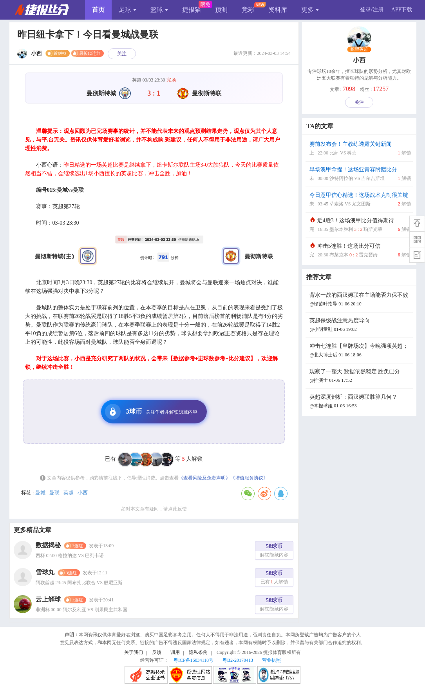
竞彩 (248, 9)
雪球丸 (45, 572)
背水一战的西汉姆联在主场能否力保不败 (360, 300)
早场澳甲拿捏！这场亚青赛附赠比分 (360, 175)
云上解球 (48, 599)
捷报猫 (191, 9)
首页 (98, 9)
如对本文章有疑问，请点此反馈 (154, 509)
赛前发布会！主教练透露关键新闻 (360, 149)
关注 (122, 53)
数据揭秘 (48, 545)
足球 (127, 9)
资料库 (277, 9)
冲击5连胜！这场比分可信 (360, 251)
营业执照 (271, 660)
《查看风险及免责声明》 (204, 478)
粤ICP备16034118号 (193, 660)
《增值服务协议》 (249, 478)
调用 (175, 652)
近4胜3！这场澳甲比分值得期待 (360, 226)
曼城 (40, 493)
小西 (83, 493)
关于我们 (133, 652)
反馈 (156, 652)
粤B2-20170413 (237, 660)
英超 (68, 493)
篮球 (159, 9)
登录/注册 (371, 10)
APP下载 (401, 10)
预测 (221, 9)
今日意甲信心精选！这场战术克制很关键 (360, 200)
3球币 (151, 411)
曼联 (54, 493)
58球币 (274, 551)
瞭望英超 (359, 49)
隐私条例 (198, 652)
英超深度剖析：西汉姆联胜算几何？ (360, 402)
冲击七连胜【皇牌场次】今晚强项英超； (360, 351)
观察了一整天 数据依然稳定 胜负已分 (360, 377)
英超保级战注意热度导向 (360, 326)
